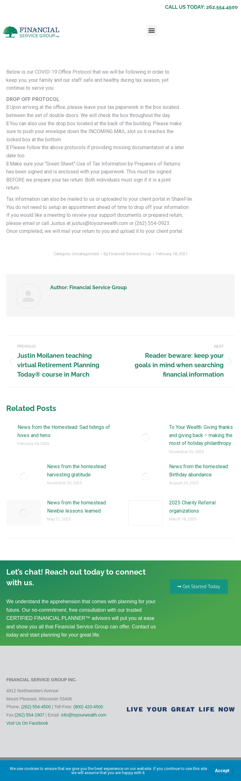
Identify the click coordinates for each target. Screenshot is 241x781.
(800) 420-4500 (88, 706)
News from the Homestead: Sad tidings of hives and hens (64, 431)
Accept (222, 770)
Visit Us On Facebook (27, 723)
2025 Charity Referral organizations (192, 507)
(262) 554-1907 (29, 714)
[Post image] (8, 427)
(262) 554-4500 (36, 706)
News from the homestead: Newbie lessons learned (77, 507)
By (127, 253)
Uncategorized (85, 253)
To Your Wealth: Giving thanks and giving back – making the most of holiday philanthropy (201, 435)
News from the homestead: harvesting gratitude (77, 471)
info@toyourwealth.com (83, 714)
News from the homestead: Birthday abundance (199, 471)
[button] (152, 30)
